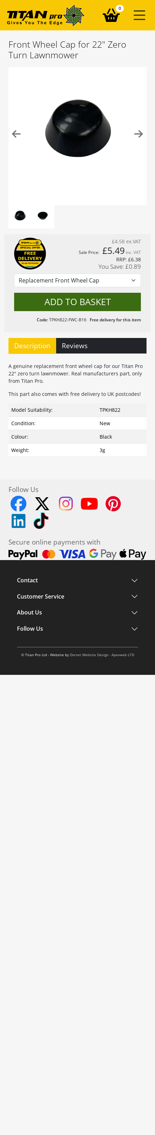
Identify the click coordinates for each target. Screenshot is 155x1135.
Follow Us (30, 628)
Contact (27, 580)
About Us (29, 612)
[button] (139, 15)
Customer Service (40, 596)
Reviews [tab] (75, 345)
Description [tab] (32, 345)
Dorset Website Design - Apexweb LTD (102, 655)
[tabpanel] (77, 408)
